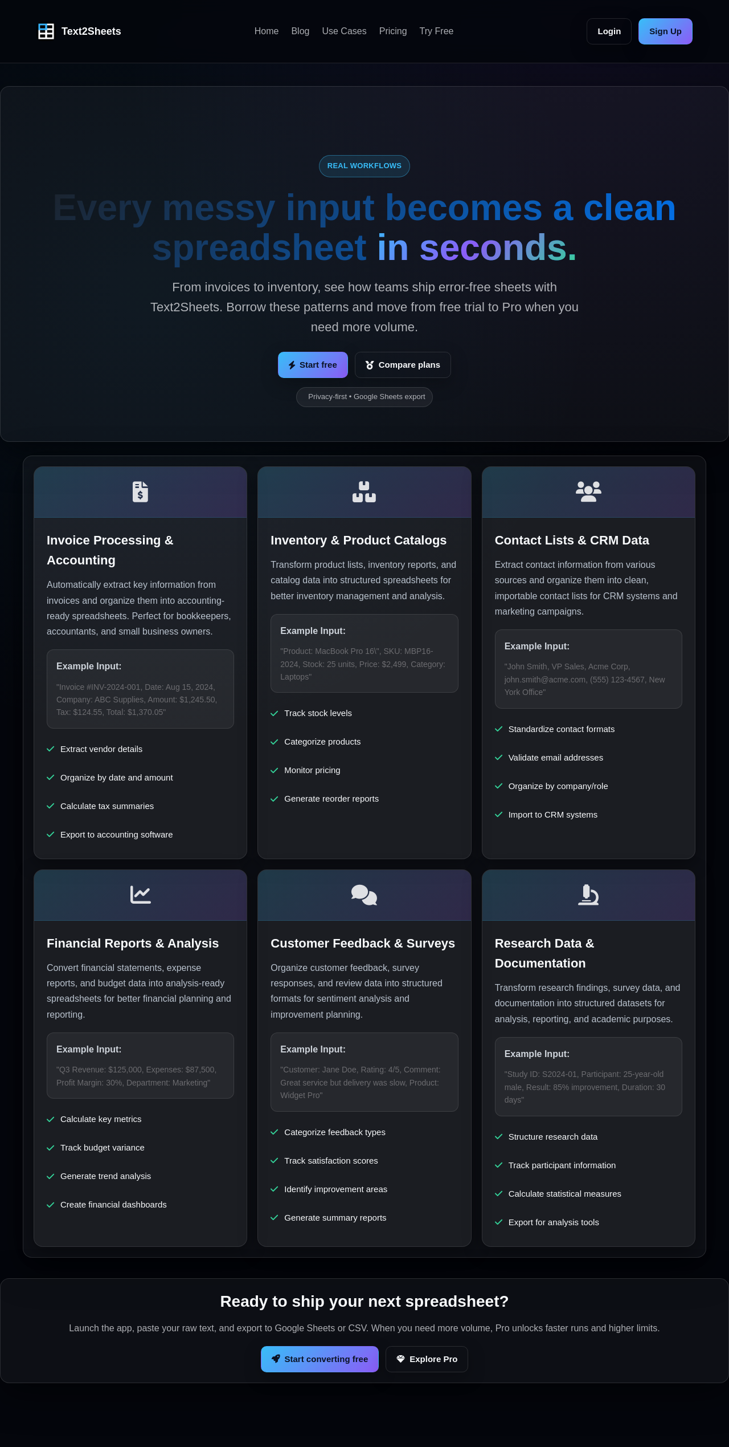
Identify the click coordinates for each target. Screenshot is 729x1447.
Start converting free (320, 1359)
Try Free (437, 31)
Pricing (393, 31)
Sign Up (665, 31)
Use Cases (344, 31)
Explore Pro (426, 1359)
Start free (313, 364)
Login (609, 31)
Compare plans (403, 364)
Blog (300, 31)
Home (267, 31)
